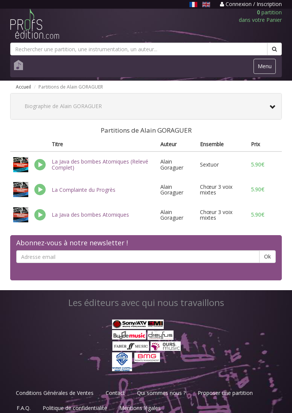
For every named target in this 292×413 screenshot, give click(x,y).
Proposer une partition (225, 392)
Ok (267, 256)
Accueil (23, 87)
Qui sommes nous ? (161, 392)
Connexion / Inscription (251, 4)
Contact (115, 392)
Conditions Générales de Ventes (55, 392)
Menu (266, 68)
